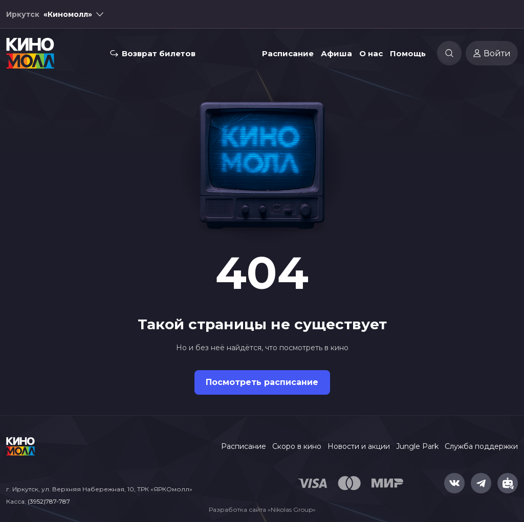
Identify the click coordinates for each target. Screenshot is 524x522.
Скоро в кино (296, 446)
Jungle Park (417, 446)
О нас (371, 53)
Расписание (288, 53)
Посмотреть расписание (262, 382)
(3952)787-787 (49, 501)
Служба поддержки (481, 446)
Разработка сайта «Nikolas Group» (262, 509)
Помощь (408, 53)
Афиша (336, 53)
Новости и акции (359, 446)
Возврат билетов (158, 53)
